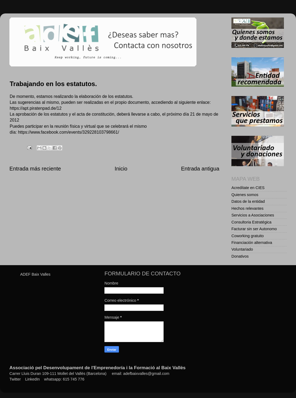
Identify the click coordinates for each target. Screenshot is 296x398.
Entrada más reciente (35, 169)
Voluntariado (242, 249)
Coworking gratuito (247, 236)
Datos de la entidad (248, 201)
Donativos (240, 256)
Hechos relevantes (247, 208)
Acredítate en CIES (248, 188)
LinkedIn (32, 379)
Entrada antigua (200, 169)
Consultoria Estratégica (251, 222)
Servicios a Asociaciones (252, 215)
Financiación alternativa (251, 242)
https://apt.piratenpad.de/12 (36, 108)
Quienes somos (244, 195)
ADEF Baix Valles (35, 274)
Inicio (121, 169)
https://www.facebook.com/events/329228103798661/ (68, 132)
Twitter (15, 379)
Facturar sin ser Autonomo (254, 229)
